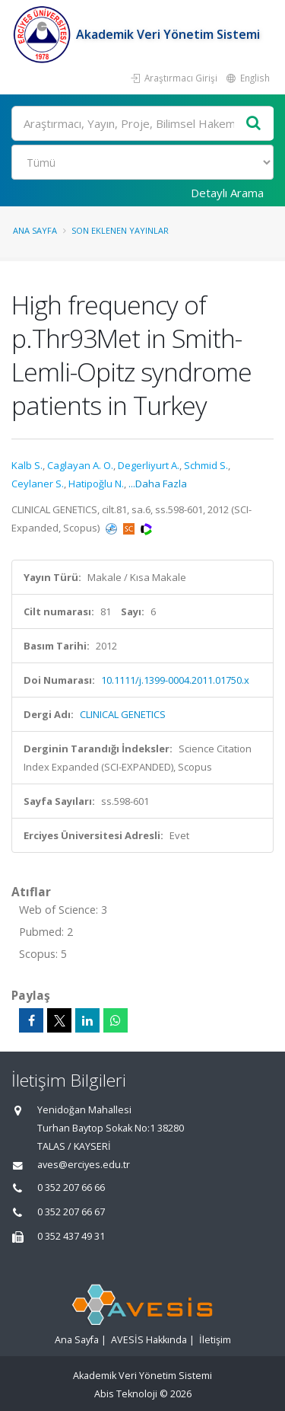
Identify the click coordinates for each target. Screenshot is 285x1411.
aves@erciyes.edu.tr (83, 1164)
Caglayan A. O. (80, 465)
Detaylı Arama (227, 192)
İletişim (215, 1339)
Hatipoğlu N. (96, 483)
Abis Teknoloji (125, 1393)
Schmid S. (206, 465)
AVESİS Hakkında (149, 1339)
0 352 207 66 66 (71, 1187)
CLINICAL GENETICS (123, 714)
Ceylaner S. (37, 483)
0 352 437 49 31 (71, 1236)
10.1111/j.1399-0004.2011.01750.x (175, 680)
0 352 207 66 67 (71, 1211)
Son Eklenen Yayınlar (120, 230)
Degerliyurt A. (148, 465)
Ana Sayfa (35, 230)
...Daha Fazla (157, 483)
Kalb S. (27, 465)
